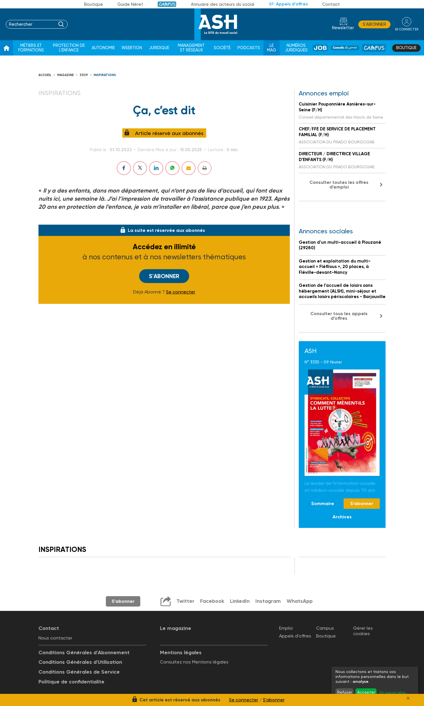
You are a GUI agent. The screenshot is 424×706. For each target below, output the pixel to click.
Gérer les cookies (363, 630)
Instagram (268, 601)
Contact (331, 4)
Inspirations (105, 75)
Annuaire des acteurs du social (222, 4)
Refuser (344, 692)
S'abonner (374, 24)
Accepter (366, 692)
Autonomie (103, 47)
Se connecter (180, 292)
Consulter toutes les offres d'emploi (338, 185)
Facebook (212, 601)
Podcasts (248, 47)
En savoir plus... (394, 692)
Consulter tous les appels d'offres (339, 316)
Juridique (159, 47)
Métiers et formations (31, 48)
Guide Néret (130, 4)
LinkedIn (240, 601)
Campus (167, 4)
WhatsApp (300, 601)
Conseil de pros (345, 48)
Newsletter (343, 27)
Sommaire (322, 503)
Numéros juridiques (296, 48)
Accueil (44, 75)
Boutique (93, 4)
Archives (342, 517)
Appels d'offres (292, 4)
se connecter (406, 29)
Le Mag (271, 48)
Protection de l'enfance (69, 48)
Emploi (286, 628)
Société (222, 47)
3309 (84, 75)
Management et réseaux (191, 48)
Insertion (132, 47)
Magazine (65, 75)
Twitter (185, 601)
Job (320, 47)
